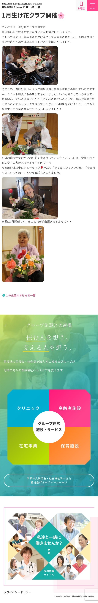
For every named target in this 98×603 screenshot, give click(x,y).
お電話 (81, 6)
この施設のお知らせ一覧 (21, 295)
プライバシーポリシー (17, 592)
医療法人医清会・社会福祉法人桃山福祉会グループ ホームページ (49, 480)
